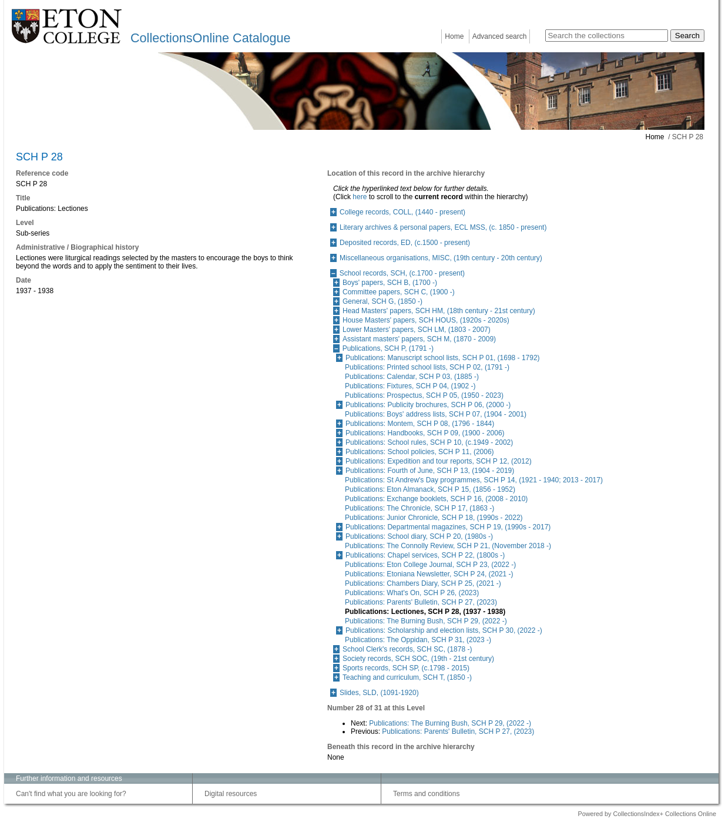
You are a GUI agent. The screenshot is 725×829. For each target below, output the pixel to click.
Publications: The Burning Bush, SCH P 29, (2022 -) (426, 621)
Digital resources (230, 794)
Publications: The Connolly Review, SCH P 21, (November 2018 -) (448, 546)
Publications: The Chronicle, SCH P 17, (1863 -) (419, 508)
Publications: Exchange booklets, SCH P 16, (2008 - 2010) (436, 499)
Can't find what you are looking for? (71, 794)
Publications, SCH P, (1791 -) (388, 348)
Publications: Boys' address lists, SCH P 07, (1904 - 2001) (435, 414)
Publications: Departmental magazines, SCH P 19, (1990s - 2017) (448, 527)
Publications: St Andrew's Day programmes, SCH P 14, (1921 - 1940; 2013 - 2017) (474, 480)
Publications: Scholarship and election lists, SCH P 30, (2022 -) (443, 630)
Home (454, 36)
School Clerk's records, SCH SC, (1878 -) (407, 649)
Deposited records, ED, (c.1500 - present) (405, 243)
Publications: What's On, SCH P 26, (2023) (412, 593)
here (360, 197)
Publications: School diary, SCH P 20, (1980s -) (419, 536)
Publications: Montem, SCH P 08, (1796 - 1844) (419, 423)
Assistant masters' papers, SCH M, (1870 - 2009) (419, 339)
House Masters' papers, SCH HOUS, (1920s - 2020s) (426, 320)
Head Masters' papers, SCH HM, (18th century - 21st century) (439, 311)
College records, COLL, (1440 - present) (402, 212)
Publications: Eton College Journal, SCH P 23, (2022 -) (430, 565)
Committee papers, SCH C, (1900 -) (399, 292)
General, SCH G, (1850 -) (382, 301)
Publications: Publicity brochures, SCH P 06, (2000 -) (428, 405)
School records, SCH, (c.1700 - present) (402, 273)
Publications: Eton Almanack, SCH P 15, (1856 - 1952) (430, 489)
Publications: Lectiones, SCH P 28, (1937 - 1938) (425, 612)
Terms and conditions (426, 794)
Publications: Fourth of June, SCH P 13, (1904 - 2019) (429, 470)
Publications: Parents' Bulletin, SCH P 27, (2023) (421, 602)
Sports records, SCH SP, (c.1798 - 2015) (406, 668)
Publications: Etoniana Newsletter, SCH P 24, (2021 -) (429, 574)
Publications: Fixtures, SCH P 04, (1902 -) (410, 386)
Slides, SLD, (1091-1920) (379, 693)
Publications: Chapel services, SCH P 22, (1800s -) (425, 555)
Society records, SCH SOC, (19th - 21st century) (418, 659)
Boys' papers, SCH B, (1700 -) (390, 282)
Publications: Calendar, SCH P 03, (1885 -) (412, 376)
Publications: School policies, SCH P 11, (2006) (419, 452)
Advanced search (499, 36)
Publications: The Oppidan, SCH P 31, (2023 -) (418, 640)
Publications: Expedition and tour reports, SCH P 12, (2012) (438, 461)
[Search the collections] (606, 35)
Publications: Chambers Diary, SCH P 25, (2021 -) (423, 583)
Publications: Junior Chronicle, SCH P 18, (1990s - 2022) (434, 517)
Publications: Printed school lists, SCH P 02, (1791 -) (427, 367)
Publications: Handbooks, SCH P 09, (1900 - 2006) (425, 433)
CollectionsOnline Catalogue (210, 38)
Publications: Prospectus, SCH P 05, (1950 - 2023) (424, 395)
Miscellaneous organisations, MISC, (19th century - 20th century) (441, 258)
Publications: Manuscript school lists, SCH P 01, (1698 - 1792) (442, 358)
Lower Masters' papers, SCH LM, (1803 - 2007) (417, 329)
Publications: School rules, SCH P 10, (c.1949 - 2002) (429, 442)
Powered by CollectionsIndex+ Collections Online (647, 813)
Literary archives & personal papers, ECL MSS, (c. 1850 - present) (443, 227)
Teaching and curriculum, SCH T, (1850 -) (407, 677)
